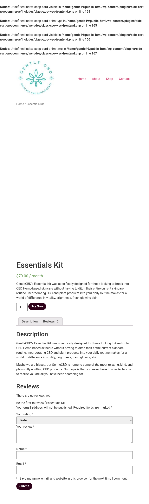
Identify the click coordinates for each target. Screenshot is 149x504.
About (96, 79)
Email (21, 463)
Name (21, 449)
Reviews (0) (51, 321)
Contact (124, 79)
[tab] (29, 321)
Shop (109, 79)
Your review (25, 426)
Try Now (37, 306)
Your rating (24, 414)
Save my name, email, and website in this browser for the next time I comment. (74, 478)
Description (30, 321)
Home (82, 79)
